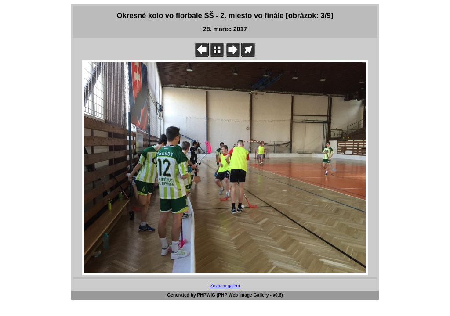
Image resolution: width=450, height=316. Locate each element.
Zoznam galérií (225, 286)
